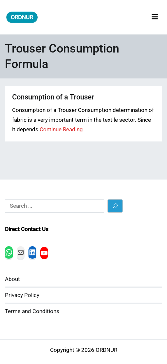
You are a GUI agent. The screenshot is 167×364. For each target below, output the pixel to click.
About (12, 279)
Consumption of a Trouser (53, 97)
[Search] (115, 206)
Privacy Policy (22, 295)
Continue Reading (61, 129)
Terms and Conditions (32, 311)
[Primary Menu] (155, 17)
